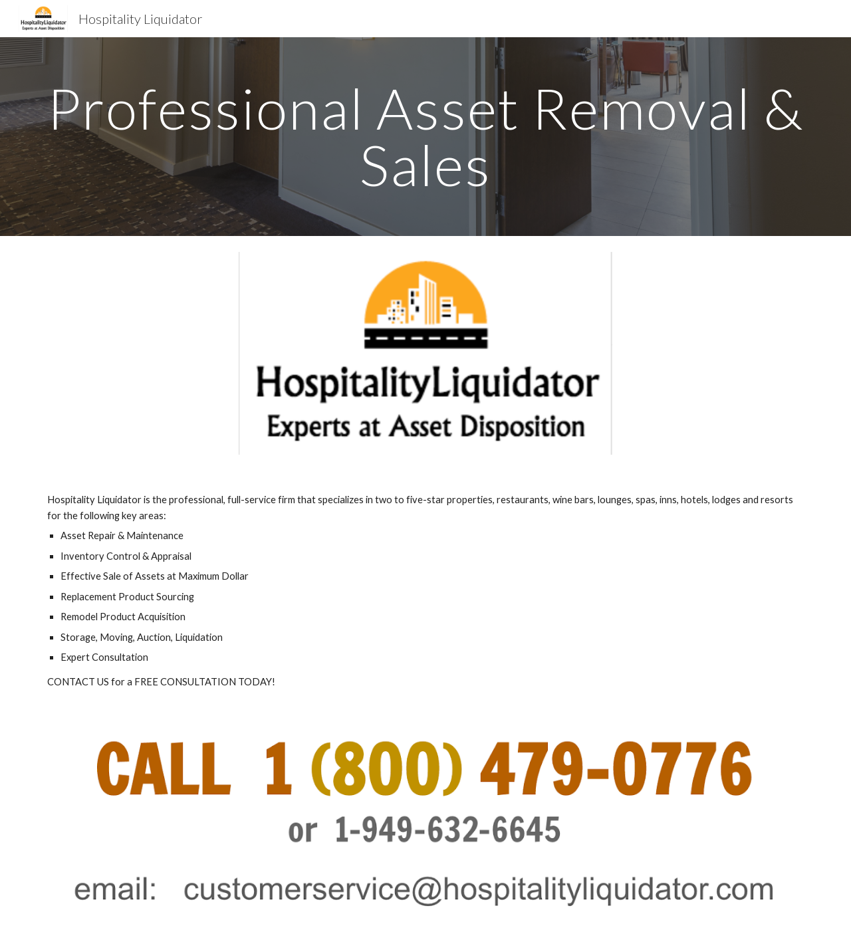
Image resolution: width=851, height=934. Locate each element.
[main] (425, 136)
